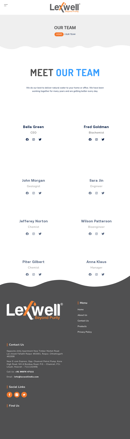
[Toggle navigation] (6, 5)
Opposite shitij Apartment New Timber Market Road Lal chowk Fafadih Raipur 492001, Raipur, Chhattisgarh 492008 (35, 354)
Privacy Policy (85, 332)
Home (81, 309)
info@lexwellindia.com (26, 376)
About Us (82, 315)
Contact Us (83, 320)
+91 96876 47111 (24, 371)
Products (82, 326)
